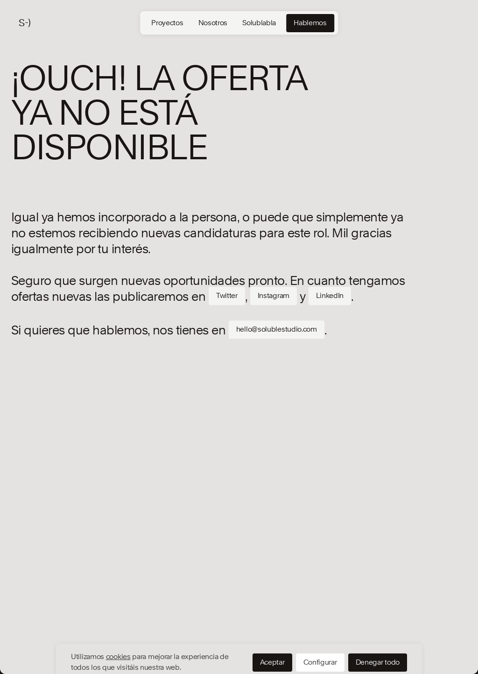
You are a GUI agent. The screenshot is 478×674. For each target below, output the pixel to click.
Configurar (320, 629)
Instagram (273, 295)
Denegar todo (378, 629)
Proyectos (167, 23)
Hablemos (310, 23)
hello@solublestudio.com (276, 329)
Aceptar (272, 629)
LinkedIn (330, 295)
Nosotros (213, 23)
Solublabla (259, 23)
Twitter (227, 295)
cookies (118, 623)
